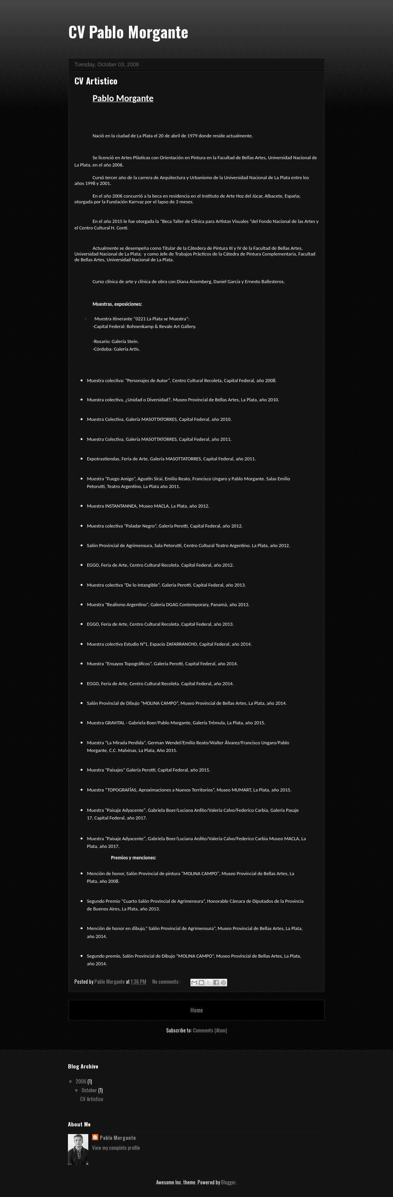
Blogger (228, 1182)
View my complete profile (116, 1147)
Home (196, 1009)
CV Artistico (95, 80)
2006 (82, 1081)
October (90, 1090)
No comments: (166, 981)
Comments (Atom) (210, 1030)
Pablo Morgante (118, 1137)
